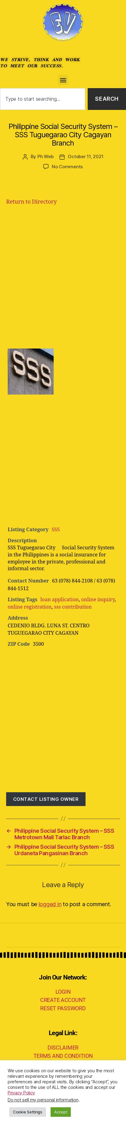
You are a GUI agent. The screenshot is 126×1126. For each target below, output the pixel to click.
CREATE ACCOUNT (63, 1000)
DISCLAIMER (63, 1047)
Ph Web (45, 156)
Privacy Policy (21, 1093)
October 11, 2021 (85, 156)
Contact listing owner (46, 799)
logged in (50, 904)
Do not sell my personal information (43, 1100)
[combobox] (42, 99)
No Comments (67, 166)
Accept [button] (60, 1111)
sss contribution (73, 607)
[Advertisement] (63, 276)
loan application (59, 600)
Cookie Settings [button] (27, 1111)
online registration (30, 607)
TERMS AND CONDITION (63, 1056)
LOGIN (63, 991)
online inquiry (98, 600)
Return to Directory (31, 201)
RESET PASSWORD (63, 1008)
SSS (55, 530)
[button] (63, 80)
